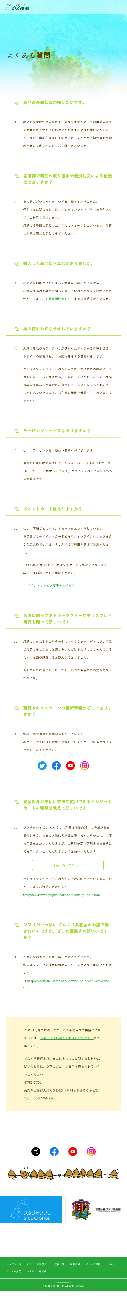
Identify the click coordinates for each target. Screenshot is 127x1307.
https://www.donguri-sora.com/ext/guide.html (61, 894)
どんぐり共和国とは (38, 1264)
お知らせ (111, 1264)
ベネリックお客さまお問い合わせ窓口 (67, 1038)
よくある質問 (13, 1271)
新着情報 (75, 1264)
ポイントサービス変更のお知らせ (51, 585)
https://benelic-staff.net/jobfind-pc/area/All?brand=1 (70, 980)
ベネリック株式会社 (38, 1271)
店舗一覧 (59, 1264)
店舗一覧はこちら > (68, 865)
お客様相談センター (59, 298)
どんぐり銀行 (93, 1264)
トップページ (13, 1264)
